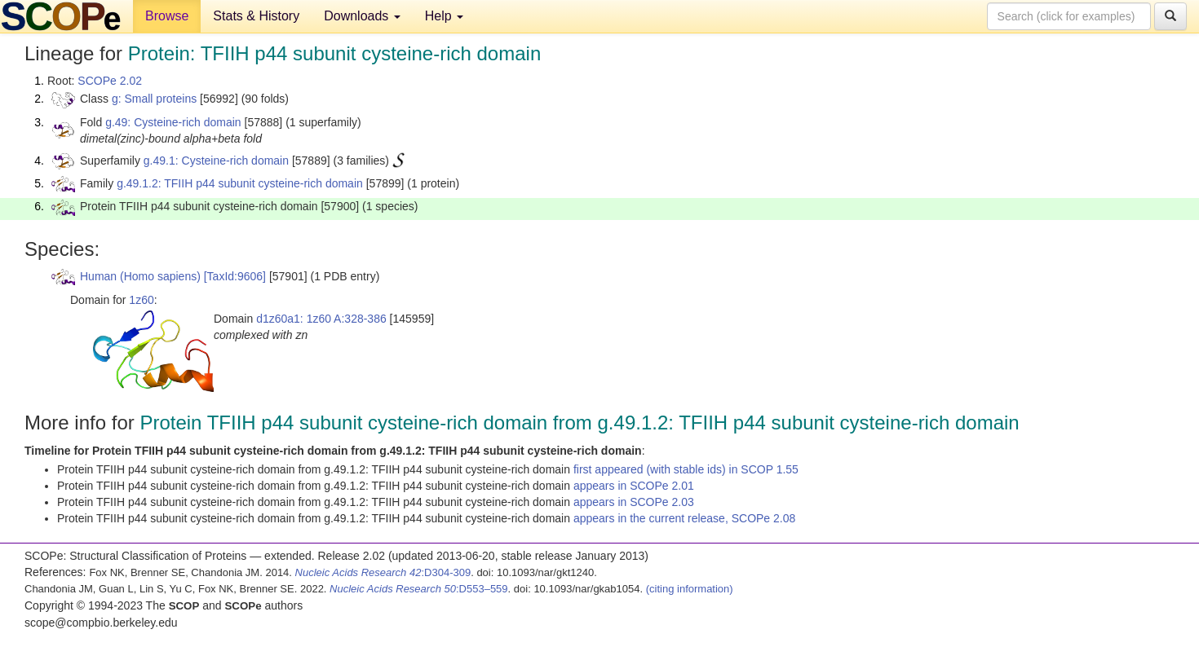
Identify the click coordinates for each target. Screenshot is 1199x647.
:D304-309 (383, 572)
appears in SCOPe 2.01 (633, 485)
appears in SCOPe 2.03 (633, 501)
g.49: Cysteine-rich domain (173, 122)
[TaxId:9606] (235, 276)
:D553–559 (419, 589)
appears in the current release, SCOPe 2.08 (684, 518)
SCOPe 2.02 (109, 80)
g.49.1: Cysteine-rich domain (216, 160)
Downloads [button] (362, 16)
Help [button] (444, 16)
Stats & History (256, 16)
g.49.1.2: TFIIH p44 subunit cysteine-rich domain (240, 183)
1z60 (141, 299)
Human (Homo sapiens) (140, 276)
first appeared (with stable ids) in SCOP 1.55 (686, 469)
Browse (166, 16)
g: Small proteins (154, 98)
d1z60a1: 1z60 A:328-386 (321, 318)
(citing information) (689, 589)
